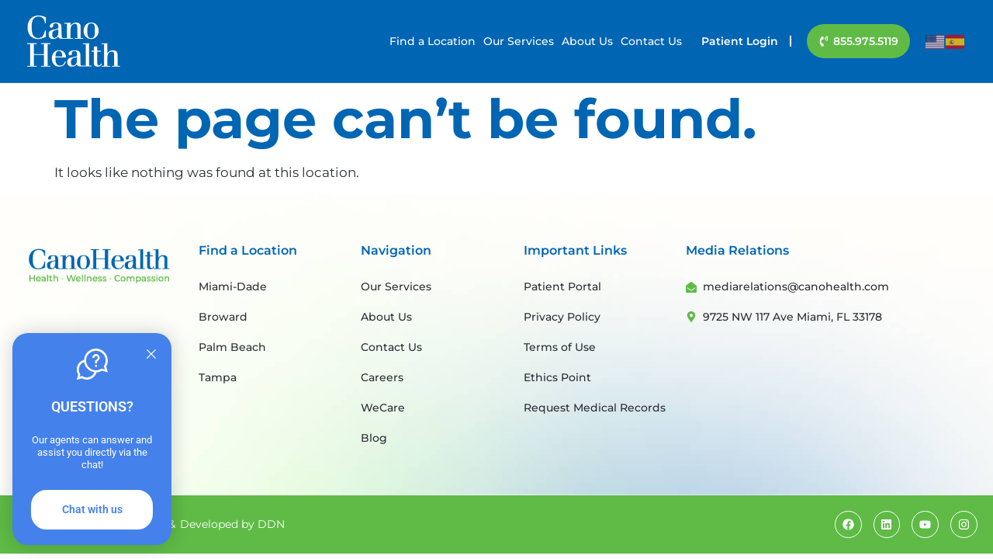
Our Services (518, 41)
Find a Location (432, 41)
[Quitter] (151, 355)
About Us (587, 41)
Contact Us (651, 41)
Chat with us (92, 509)
